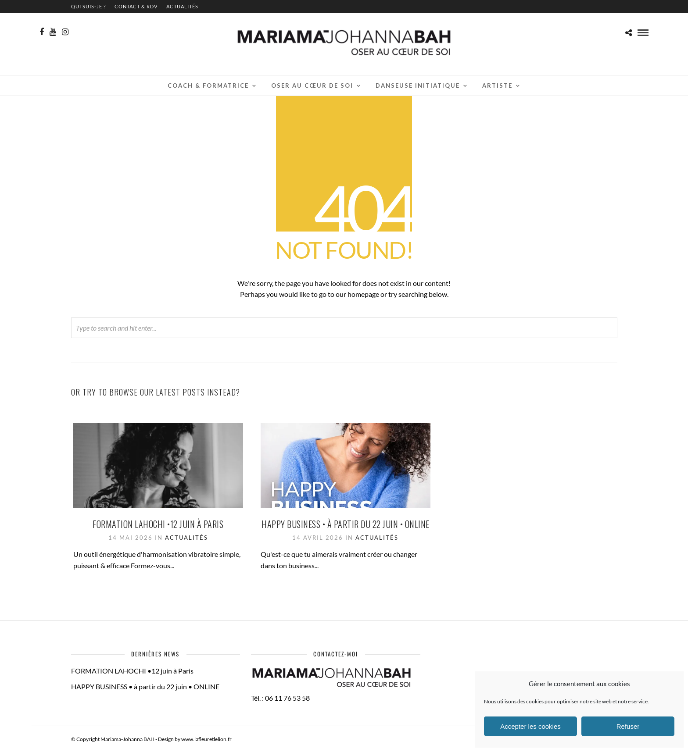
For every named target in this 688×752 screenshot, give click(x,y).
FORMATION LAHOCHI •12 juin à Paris (158, 524)
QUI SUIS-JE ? (88, 6)
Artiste (497, 85)
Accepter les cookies (530, 726)
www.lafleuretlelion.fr (206, 739)
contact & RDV (136, 6)
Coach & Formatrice (208, 85)
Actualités (182, 6)
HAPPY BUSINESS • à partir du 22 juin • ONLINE (346, 524)
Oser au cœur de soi (312, 85)
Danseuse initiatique (418, 85)
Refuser (628, 726)
